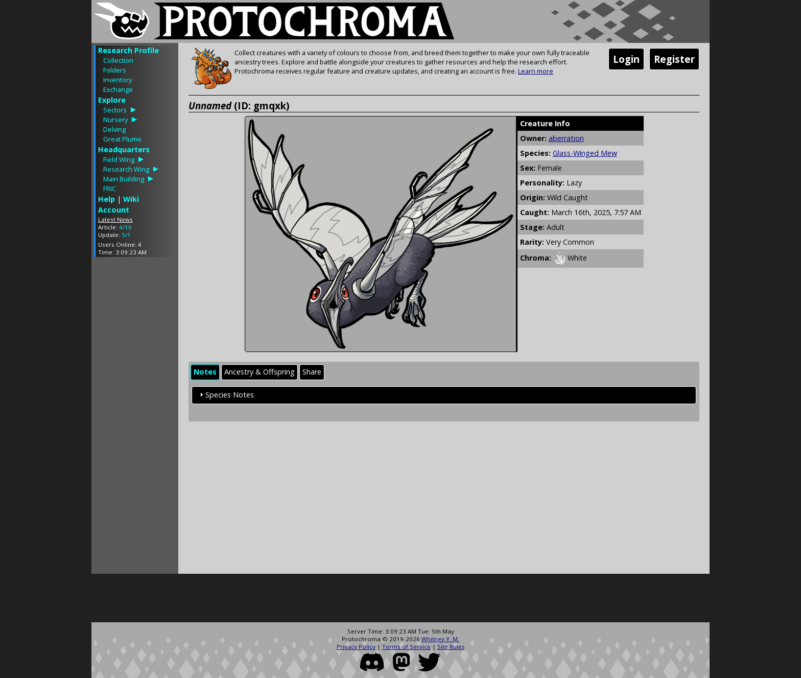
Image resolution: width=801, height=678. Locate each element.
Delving (114, 129)
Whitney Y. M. (440, 639)
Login (626, 59)
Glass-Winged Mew (585, 153)
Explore (112, 100)
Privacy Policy (356, 646)
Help (106, 199)
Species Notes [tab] (225, 395)
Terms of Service (406, 646)
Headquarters (124, 149)
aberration (566, 138)
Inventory (117, 79)
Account (113, 210)
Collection (118, 60)
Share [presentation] (311, 372)
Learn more (535, 71)
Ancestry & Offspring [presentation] (259, 372)
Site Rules (451, 646)
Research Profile (128, 50)
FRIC (109, 188)
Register (674, 59)
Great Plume (122, 139)
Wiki (131, 199)
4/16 (125, 227)
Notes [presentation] (205, 372)
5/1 (126, 235)
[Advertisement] (135, 418)
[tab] (205, 372)
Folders (114, 70)
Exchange (118, 89)
